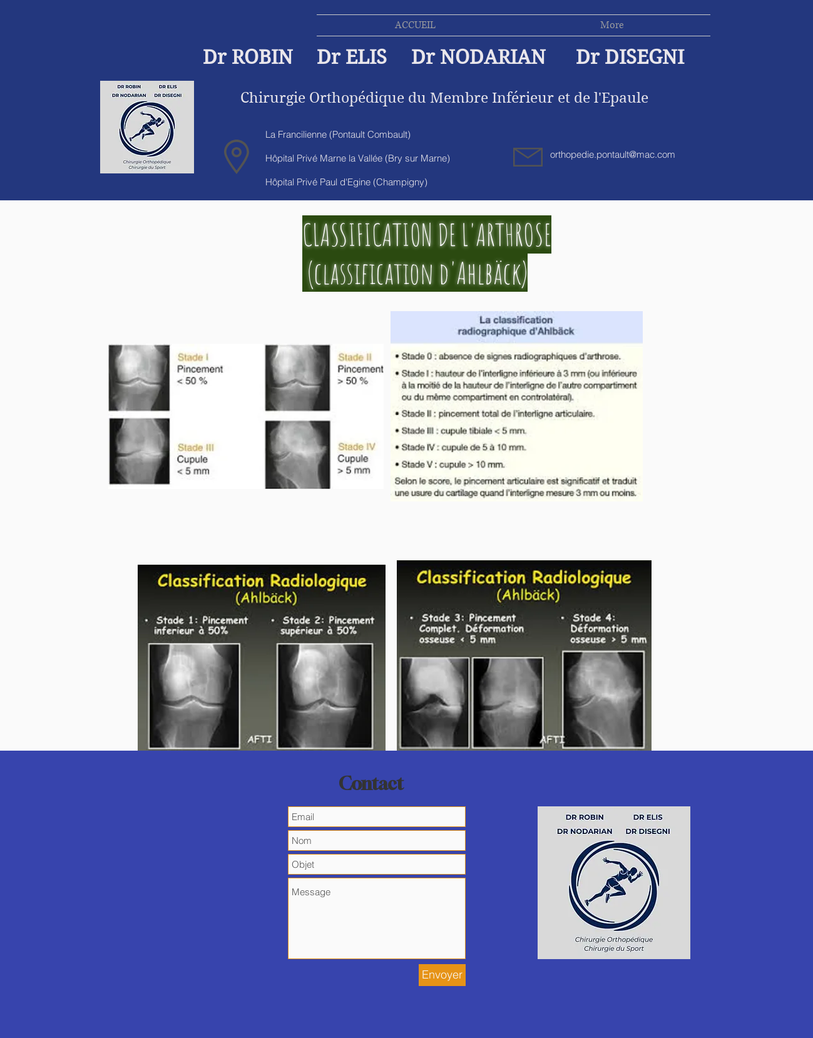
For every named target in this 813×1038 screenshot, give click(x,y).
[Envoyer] (442, 975)
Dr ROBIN (248, 57)
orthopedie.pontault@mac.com (612, 154)
